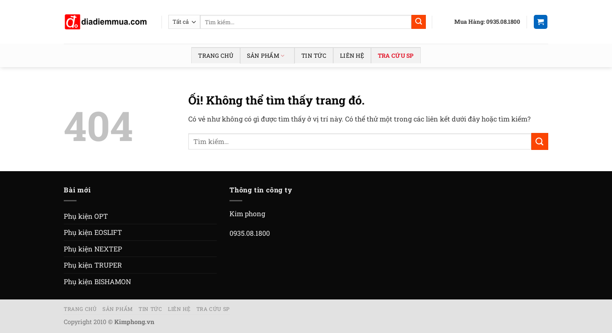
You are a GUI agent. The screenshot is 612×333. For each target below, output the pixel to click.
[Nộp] (418, 22)
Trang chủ (215, 55)
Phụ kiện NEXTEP (93, 248)
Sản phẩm (265, 55)
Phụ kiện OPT (86, 216)
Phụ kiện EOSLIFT (93, 232)
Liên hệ (352, 55)
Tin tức (313, 55)
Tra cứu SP (396, 55)
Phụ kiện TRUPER (93, 264)
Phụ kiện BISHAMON (97, 281)
